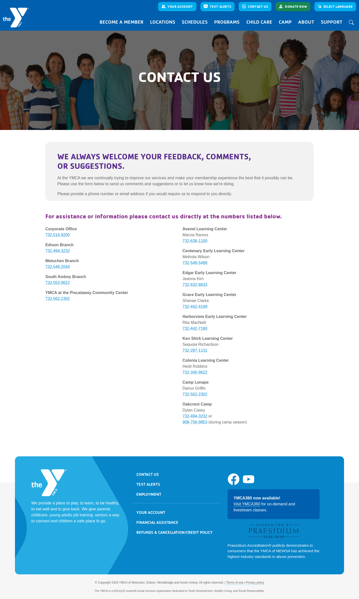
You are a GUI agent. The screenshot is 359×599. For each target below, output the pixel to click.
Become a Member (121, 22)
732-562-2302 (194, 394)
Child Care (259, 22)
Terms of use (235, 582)
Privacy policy (255, 582)
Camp (285, 22)
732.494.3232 (57, 251)
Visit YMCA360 (247, 504)
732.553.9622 (57, 283)
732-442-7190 (194, 328)
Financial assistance (157, 522)
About (306, 22)
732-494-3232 (194, 416)
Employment (148, 494)
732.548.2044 (57, 267)
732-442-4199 (194, 306)
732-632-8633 (194, 285)
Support (331, 22)
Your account (150, 512)
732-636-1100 (194, 241)
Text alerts (148, 484)
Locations (162, 22)
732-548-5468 (194, 263)
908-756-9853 (194, 422)
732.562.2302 (57, 299)
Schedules (195, 22)
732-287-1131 (194, 350)
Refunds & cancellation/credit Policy (174, 532)
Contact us (147, 474)
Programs (227, 22)
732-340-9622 (194, 372)
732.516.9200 (57, 235)
